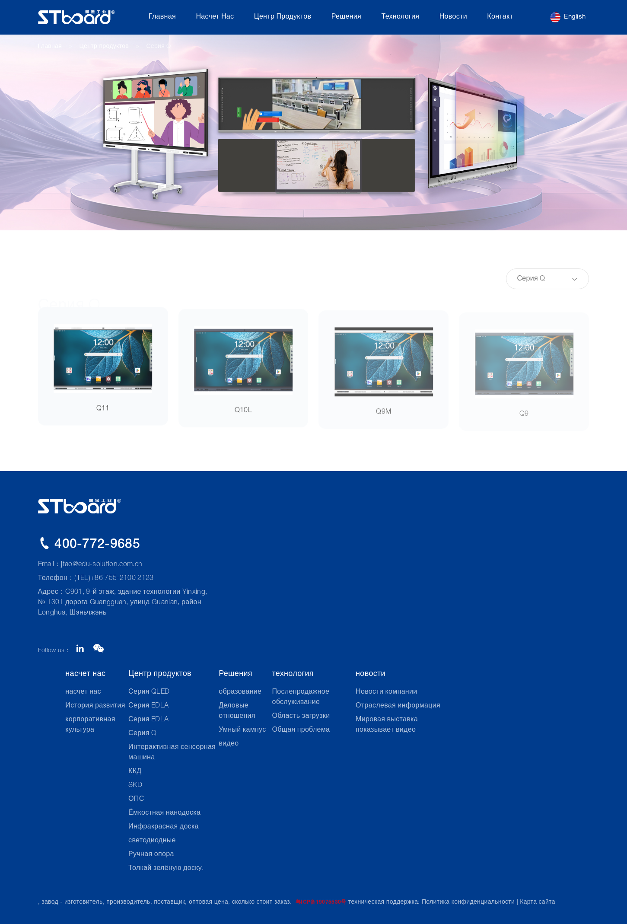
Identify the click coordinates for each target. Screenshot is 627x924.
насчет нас (215, 17)
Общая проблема (301, 730)
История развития (95, 706)
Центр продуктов (283, 17)
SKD (135, 785)
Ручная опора (151, 854)
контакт (500, 17)
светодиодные (152, 841)
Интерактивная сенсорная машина (172, 753)
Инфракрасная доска (163, 827)
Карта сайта (537, 902)
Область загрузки (301, 716)
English (568, 17)
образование (240, 692)
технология (400, 17)
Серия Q (158, 47)
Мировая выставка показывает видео (387, 725)
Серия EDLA (148, 706)
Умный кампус (242, 730)
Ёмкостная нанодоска (164, 813)
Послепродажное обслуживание (300, 697)
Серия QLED (148, 692)
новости (453, 17)
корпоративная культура (90, 725)
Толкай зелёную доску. (166, 868)
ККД (134, 771)
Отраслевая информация (398, 706)
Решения (346, 17)
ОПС (136, 799)
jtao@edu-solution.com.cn (101, 564)
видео (229, 744)
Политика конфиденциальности (468, 902)
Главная (162, 17)
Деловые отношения (237, 711)
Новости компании (386, 692)
